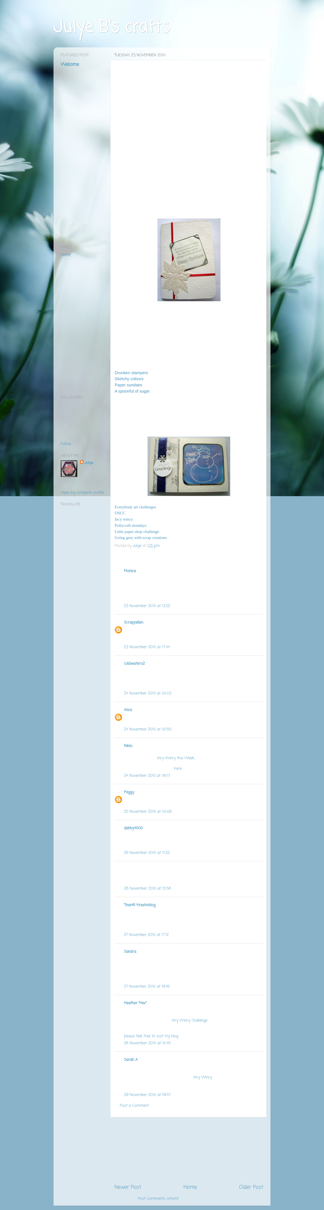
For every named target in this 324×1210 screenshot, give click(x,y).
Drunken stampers (131, 372)
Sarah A (131, 1060)
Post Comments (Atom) (158, 1199)
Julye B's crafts (111, 27)
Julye (88, 463)
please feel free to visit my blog (151, 1036)
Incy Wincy (203, 1077)
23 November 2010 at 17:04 (147, 647)
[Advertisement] (189, 1150)
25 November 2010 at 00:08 (148, 812)
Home (190, 1187)
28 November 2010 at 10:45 (147, 1043)
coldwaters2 (134, 664)
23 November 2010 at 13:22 (147, 606)
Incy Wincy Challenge (189, 1020)
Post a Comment (134, 1105)
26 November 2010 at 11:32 (147, 853)
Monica (130, 571)
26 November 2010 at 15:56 (147, 888)
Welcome (70, 64)
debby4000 (133, 828)
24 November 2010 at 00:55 (148, 729)
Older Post (251, 1187)
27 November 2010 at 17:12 (146, 935)
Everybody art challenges (135, 507)
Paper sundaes (128, 385)
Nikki (128, 746)
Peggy (129, 792)
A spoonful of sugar (132, 391)
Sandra (130, 951)
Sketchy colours (129, 378)
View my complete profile (82, 493)
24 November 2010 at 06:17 (147, 776)
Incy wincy (124, 519)
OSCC (120, 513)
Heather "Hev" (135, 1003)
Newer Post (127, 1187)
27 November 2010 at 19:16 (147, 986)
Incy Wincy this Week (175, 758)
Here (178, 769)
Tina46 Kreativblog (140, 905)
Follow (66, 444)
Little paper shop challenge (137, 531)
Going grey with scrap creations (141, 537)
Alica (128, 710)
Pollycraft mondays (131, 525)
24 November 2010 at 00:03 (148, 693)
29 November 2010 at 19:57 (147, 1095)
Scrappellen (133, 622)
